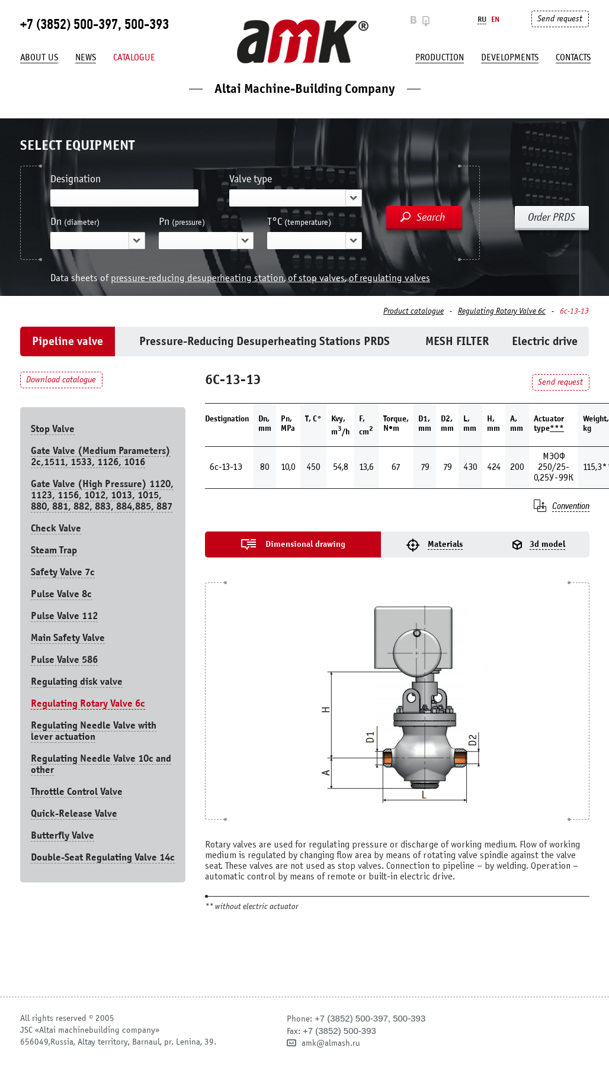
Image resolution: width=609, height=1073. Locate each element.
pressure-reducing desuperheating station (197, 277)
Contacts (573, 57)
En (495, 19)
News (85, 57)
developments (510, 57)
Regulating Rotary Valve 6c (502, 311)
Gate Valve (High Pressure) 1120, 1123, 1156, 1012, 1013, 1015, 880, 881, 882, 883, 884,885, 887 (102, 495)
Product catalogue (413, 311)
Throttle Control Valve (77, 791)
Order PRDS (551, 217)
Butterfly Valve (62, 835)
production (439, 57)
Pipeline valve (67, 341)
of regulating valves (389, 277)
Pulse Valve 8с (61, 594)
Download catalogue (61, 380)
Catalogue (134, 57)
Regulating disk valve (77, 681)
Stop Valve (53, 428)
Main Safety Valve (68, 637)
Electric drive (545, 341)
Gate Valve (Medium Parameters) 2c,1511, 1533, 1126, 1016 (101, 456)
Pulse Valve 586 (64, 659)
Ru (481, 19)
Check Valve (56, 528)
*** (557, 428)
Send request (559, 19)
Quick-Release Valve (74, 813)
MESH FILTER (457, 341)
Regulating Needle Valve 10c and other (101, 764)
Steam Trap (54, 550)
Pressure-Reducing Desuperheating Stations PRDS (264, 341)
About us (39, 57)
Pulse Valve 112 (64, 615)
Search (430, 217)
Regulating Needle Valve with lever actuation (93, 731)
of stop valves (316, 277)
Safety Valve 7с (63, 572)
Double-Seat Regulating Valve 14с (103, 857)
